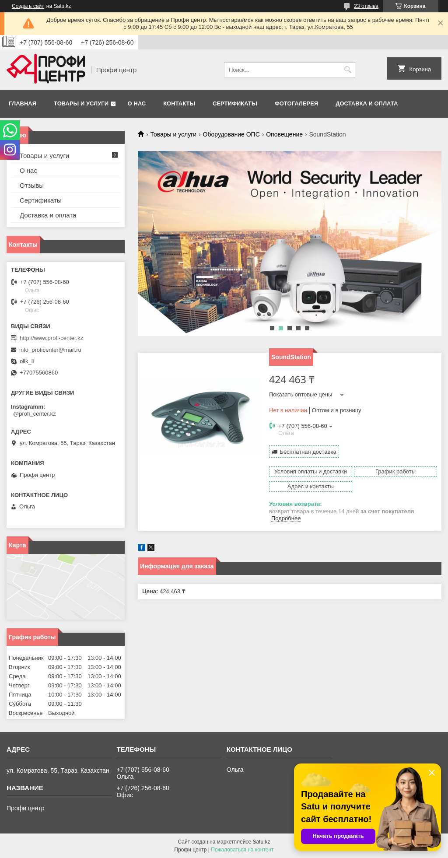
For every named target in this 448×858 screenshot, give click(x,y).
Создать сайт (28, 6)
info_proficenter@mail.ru (50, 350)
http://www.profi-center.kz (51, 338)
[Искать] (347, 69)
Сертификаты (235, 103)
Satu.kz (261, 842)
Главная (22, 103)
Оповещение (284, 134)
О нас (137, 103)
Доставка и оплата (367, 103)
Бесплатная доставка (308, 451)
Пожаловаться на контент (242, 850)
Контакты (179, 103)
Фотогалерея (296, 103)
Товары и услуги (81, 103)
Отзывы (32, 185)
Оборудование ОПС (231, 134)
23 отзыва (366, 6)
